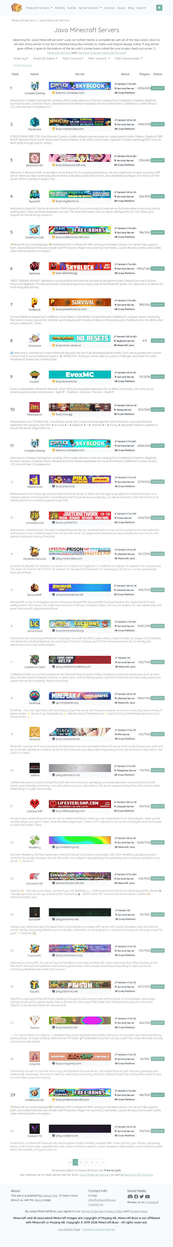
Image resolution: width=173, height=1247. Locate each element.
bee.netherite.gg (66, 273)
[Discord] (130, 1196)
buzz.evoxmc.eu (66, 381)
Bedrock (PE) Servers (138, 1174)
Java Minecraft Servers (94, 1174)
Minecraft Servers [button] (38, 8)
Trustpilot (151, 1202)
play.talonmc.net (67, 991)
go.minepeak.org (67, 702)
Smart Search (22, 65)
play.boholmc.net (67, 919)
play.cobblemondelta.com (73, 666)
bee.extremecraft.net (70, 883)
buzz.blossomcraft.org (71, 165)
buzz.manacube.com (70, 128)
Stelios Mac (50, 1195)
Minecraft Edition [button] (44, 58)
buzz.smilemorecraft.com (72, 237)
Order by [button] (19, 58)
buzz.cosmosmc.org (69, 955)
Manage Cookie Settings (99, 1229)
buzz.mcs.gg (64, 414)
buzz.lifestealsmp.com (70, 811)
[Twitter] (142, 1196)
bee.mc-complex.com (70, 92)
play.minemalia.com (69, 558)
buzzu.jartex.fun (66, 522)
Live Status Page (69, 1229)
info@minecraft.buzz (102, 1200)
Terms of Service (92, 1211)
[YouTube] (147, 1196)
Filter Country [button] (72, 58)
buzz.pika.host (65, 486)
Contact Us (96, 1204)
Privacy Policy (114, 1211)
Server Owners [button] (89, 8)
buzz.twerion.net (66, 1027)
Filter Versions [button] (97, 58)
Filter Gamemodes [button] (127, 58)
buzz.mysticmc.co (67, 201)
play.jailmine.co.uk (68, 775)
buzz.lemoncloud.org (70, 630)
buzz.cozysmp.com (68, 1063)
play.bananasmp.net (69, 594)
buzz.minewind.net (68, 739)
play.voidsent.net (67, 1135)
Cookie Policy (138, 1211)
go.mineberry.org (67, 847)
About (38, 1200)
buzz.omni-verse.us (68, 345)
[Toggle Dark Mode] (159, 8)
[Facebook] (136, 1196)
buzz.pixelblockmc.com (71, 309)
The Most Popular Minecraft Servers (101, 52)
